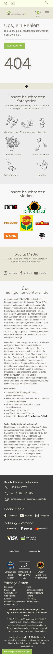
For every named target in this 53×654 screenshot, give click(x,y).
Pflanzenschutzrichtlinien (15, 602)
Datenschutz (9, 590)
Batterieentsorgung (35, 593)
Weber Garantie (11, 605)
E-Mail (44, 416)
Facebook (22, 416)
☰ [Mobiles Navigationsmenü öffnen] (47, 12)
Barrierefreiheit (33, 602)
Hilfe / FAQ (31, 599)
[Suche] (46, 2)
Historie (30, 596)
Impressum (9, 587)
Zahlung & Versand (35, 590)
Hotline (33, 416)
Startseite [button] (14, 45)
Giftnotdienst (9, 596)
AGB (29, 587)
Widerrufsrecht (10, 593)
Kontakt (7, 599)
